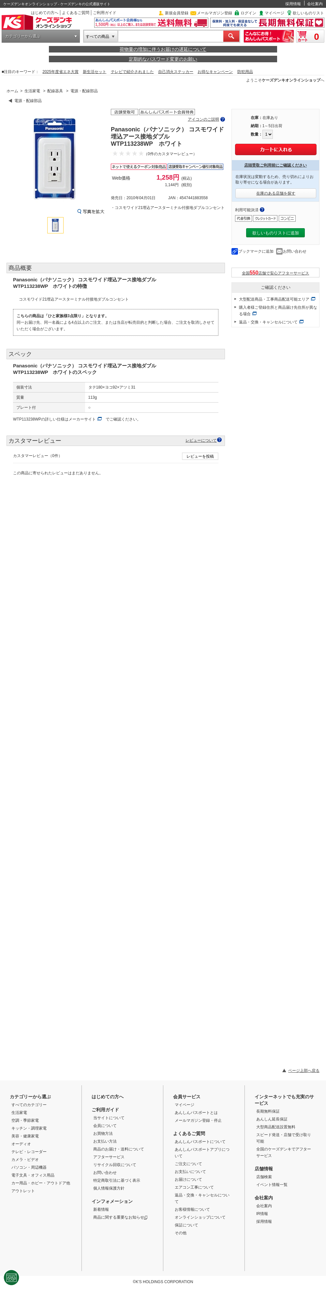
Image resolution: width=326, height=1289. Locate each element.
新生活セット (94, 71)
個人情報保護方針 (109, 1188)
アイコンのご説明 (203, 119)
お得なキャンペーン (215, 71)
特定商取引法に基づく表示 (116, 1180)
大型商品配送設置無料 (275, 1127)
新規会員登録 (176, 13)
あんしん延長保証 (272, 1119)
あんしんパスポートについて (200, 1141)
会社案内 (315, 4)
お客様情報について (192, 1209)
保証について (186, 1225)
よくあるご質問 (75, 12)
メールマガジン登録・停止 (198, 1120)
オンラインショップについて (200, 1217)
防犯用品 (245, 71)
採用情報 (293, 4)
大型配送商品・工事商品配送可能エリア (274, 299)
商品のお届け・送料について (118, 1149)
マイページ (274, 13)
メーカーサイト (82, 419)
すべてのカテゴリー (29, 1105)
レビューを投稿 (200, 456)
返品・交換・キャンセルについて (268, 322)
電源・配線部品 (84, 91)
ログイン (248, 13)
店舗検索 (264, 1177)
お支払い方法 (105, 1141)
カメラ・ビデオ (25, 1159)
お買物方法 (103, 1133)
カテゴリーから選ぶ (22, 36)
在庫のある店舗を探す (275, 193)
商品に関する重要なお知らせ (120, 1217)
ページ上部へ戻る (303, 1070)
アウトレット (23, 1191)
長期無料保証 (268, 1111)
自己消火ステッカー (175, 71)
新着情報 (101, 1209)
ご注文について (188, 1164)
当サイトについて (109, 1118)
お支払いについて (190, 1171)
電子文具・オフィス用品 (32, 1175)
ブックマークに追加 (256, 251)
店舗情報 (264, 1168)
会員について (105, 1125)
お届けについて (188, 1179)
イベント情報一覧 (272, 1184)
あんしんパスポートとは (196, 1112)
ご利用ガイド (104, 12)
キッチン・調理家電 (29, 1128)
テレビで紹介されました (132, 71)
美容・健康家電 (25, 1136)
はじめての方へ (44, 12)
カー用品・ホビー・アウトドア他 (40, 1183)
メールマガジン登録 (214, 13)
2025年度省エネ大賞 (60, 71)
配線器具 (55, 91)
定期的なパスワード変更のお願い (163, 59)
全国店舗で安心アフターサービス (275, 272)
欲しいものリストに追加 (275, 232)
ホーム (12, 91)
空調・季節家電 (25, 1120)
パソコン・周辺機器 (29, 1167)
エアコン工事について (194, 1187)
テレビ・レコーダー (29, 1151)
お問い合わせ (294, 251)
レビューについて (201, 440)
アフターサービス (109, 1157)
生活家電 (32, 91)
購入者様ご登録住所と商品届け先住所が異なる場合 (278, 310)
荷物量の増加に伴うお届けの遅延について (163, 49)
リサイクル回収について (114, 1165)
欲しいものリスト (308, 13)
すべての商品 (97, 36)
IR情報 (262, 1213)
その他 (180, 1233)
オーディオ (21, 1144)
